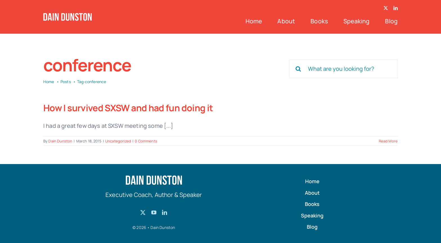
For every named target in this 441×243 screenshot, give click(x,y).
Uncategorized (118, 141)
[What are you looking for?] (343, 69)
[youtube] (153, 212)
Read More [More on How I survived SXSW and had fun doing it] (388, 141)
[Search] (298, 69)
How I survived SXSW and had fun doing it (128, 108)
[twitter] (386, 8)
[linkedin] (395, 8)
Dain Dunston (60, 141)
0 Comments (146, 141)
